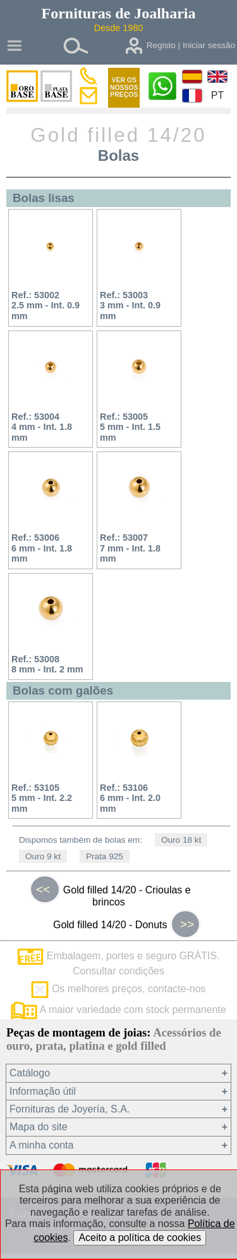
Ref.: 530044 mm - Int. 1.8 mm (41, 427)
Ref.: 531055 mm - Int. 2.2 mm (41, 798)
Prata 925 (104, 856)
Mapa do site (38, 1126)
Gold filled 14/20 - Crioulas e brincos (110, 893)
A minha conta (41, 1145)
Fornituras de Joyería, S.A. (69, 1109)
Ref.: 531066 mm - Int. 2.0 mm (130, 798)
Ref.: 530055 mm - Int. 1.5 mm (130, 427)
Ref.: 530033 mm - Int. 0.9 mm (130, 305)
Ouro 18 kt (181, 840)
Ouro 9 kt (43, 856)
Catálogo (29, 1073)
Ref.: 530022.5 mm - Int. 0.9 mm (45, 305)
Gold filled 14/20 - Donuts (126, 924)
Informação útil (42, 1091)
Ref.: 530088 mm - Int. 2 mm (47, 664)
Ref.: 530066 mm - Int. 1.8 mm (41, 548)
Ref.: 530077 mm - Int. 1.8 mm (130, 548)
